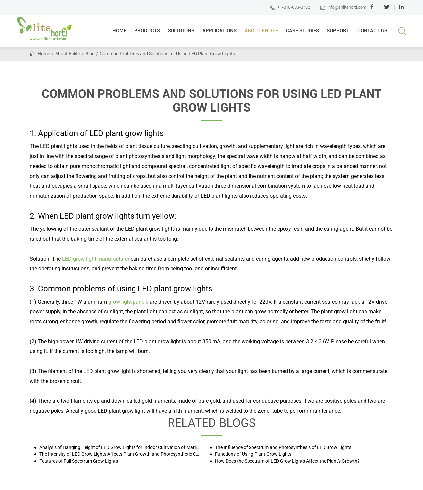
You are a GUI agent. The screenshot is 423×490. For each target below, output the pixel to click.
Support (338, 33)
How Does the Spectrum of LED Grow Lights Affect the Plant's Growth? (287, 461)
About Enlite (261, 33)
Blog (90, 53)
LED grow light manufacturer (95, 259)
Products (147, 33)
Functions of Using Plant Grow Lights (252, 454)
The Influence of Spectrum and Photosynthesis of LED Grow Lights (282, 447)
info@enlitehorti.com (343, 7)
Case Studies (302, 33)
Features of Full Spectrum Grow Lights (78, 461)
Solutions (181, 33)
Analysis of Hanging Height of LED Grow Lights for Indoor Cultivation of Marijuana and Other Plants (119, 447)
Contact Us (372, 33)
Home (119, 33)
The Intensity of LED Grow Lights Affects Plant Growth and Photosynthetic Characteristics (119, 454)
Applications (219, 33)
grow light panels (128, 302)
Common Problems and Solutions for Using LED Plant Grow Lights (167, 53)
